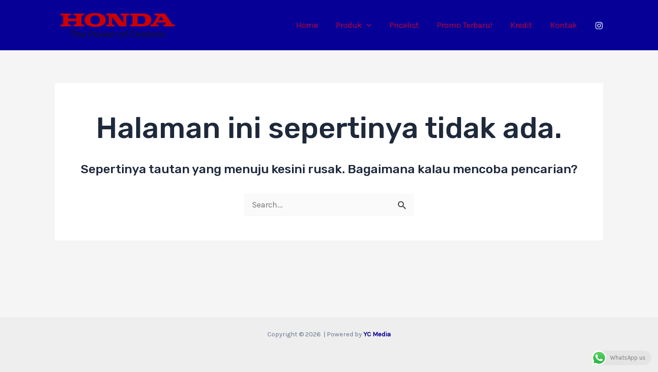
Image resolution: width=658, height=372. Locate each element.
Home (314, 25)
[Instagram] (599, 25)
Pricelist (409, 25)
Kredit (523, 25)
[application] (372, 25)
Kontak (564, 25)
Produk (359, 25)
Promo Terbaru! (468, 25)
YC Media (377, 334)
